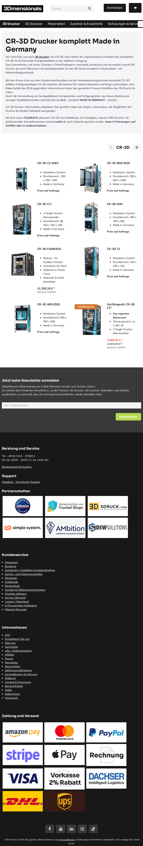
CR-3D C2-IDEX (47, 163)
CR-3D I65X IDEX (118, 163)
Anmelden (115, 8)
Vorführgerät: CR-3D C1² (121, 306)
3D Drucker (42, 56)
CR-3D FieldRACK (49, 249)
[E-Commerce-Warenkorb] (135, 8)
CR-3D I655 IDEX (48, 304)
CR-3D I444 (115, 204)
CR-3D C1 (113, 249)
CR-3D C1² (44, 204)
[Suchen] (89, 8)
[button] (128, 416)
